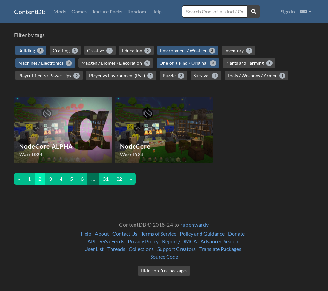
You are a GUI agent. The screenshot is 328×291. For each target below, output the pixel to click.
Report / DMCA (179, 241)
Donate (236, 233)
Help (156, 11)
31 (106, 179)
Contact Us (124, 233)
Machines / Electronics (45, 63)
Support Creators (176, 249)
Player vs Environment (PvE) (121, 76)
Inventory (238, 51)
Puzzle (173, 76)
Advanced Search (219, 241)
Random (136, 11)
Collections (141, 249)
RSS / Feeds (111, 241)
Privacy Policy (143, 241)
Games (79, 11)
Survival (205, 76)
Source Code (164, 257)
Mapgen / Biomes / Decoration (116, 63)
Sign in (288, 11)
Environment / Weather (188, 51)
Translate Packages (220, 249)
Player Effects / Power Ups (49, 76)
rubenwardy (194, 224)
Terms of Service (158, 233)
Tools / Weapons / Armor (256, 76)
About (102, 233)
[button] (306, 11)
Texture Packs (107, 11)
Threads (116, 249)
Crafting (65, 51)
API (91, 241)
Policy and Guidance (202, 233)
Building (31, 51)
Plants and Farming (249, 63)
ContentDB (30, 11)
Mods (59, 11)
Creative (100, 51)
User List (94, 249)
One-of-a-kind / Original (188, 63)
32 (119, 179)
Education (136, 51)
